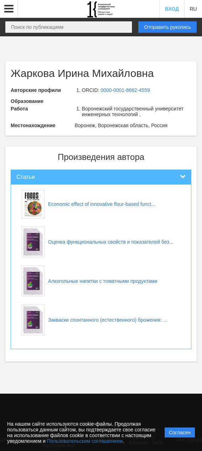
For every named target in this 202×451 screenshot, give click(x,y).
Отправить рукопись (167, 27)
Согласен (180, 432)
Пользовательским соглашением (85, 441)
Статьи (25, 177)
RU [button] (193, 9)
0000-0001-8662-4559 (125, 90)
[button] (9, 9)
